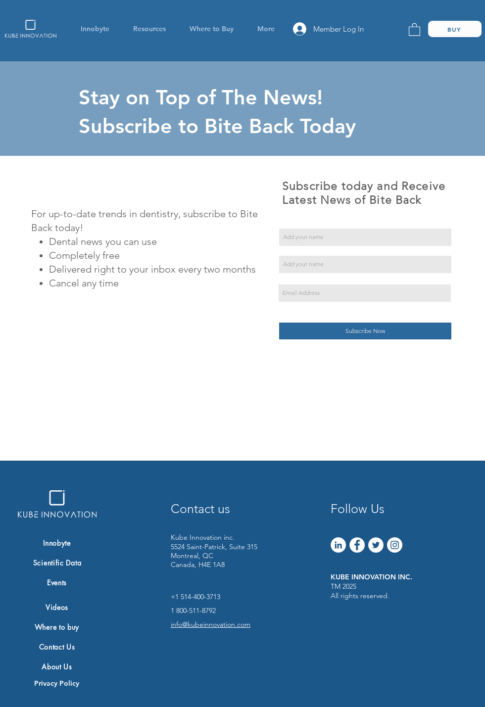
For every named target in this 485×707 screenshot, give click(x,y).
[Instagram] (394, 545)
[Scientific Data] (57, 562)
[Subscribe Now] (365, 331)
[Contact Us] (57, 647)
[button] (94, 28)
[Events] (57, 582)
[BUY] (455, 29)
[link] (414, 29)
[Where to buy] (57, 627)
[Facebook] (357, 545)
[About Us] (57, 666)
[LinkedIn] (338, 545)
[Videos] (57, 607)
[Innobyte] (57, 543)
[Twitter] (376, 545)
